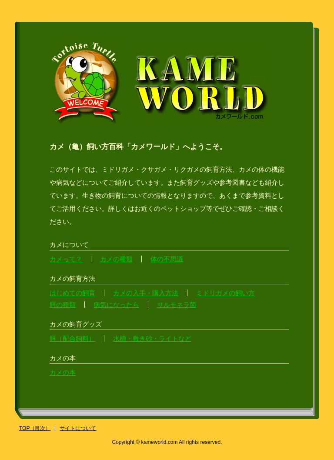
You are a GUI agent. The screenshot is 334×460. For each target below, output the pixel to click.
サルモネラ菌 (176, 304)
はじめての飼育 (72, 293)
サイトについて (78, 428)
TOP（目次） (34, 428)
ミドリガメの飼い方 (225, 293)
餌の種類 (63, 304)
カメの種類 (116, 259)
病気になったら (116, 304)
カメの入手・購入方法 (145, 293)
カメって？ (66, 259)
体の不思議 (166, 259)
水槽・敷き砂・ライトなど (152, 338)
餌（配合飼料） (72, 338)
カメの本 (63, 372)
